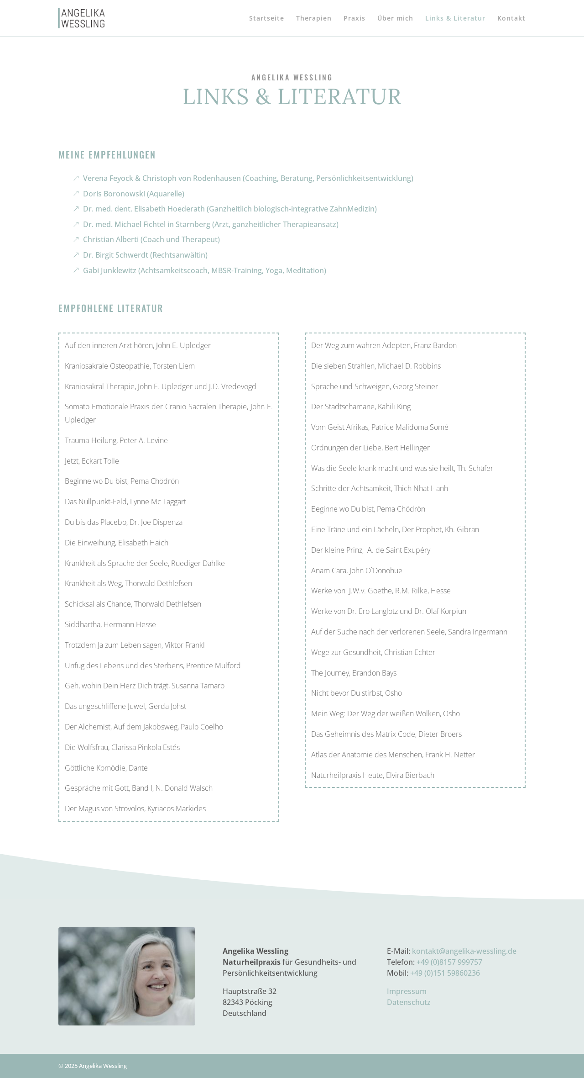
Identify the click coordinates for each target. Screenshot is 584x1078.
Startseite (266, 18)
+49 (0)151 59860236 (445, 973)
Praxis (354, 18)
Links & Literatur (455, 18)
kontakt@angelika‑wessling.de (464, 951)
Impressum (407, 991)
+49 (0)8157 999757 (449, 962)
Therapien (314, 18)
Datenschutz (409, 1002)
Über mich (395, 18)
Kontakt (511, 18)
